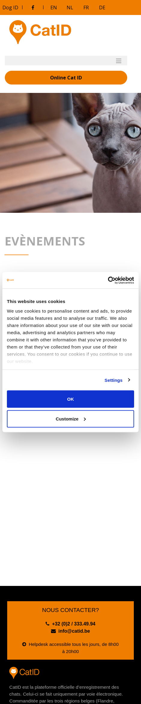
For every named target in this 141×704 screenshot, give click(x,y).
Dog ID (10, 7)
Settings (114, 379)
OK (70, 399)
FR (86, 7)
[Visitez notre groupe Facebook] (32, 7)
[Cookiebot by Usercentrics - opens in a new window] (108, 280)
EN (53, 7)
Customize (71, 418)
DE (102, 7)
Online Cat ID (66, 77)
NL (70, 7)
